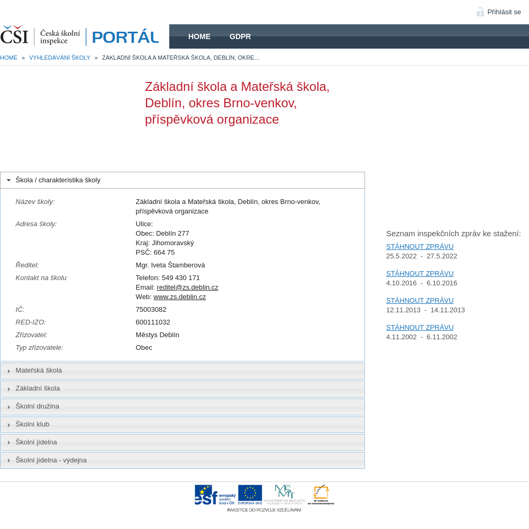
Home (199, 36)
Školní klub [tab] (27, 424)
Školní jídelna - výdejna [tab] (45, 460)
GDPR (240, 36)
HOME (84, 36)
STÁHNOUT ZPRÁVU (420, 246)
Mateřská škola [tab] (33, 370)
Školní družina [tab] (31, 406)
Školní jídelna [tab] (30, 442)
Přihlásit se (504, 12)
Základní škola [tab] (32, 388)
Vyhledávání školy (59, 57)
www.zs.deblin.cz (179, 297)
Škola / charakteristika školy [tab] (52, 180)
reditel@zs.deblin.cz (187, 287)
